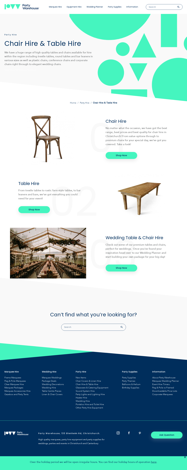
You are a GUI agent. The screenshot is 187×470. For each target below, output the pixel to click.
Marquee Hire (55, 6)
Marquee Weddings (52, 377)
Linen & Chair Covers (52, 394)
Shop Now (121, 155)
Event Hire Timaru (161, 384)
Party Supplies (114, 6)
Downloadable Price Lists (164, 391)
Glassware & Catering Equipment (92, 387)
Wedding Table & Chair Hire (135, 237)
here (154, 462)
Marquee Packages (13, 387)
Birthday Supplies (130, 387)
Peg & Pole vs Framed (163, 387)
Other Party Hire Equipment (89, 407)
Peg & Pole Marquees (15, 381)
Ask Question (167, 434)
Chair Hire (116, 121)
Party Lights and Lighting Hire (90, 394)
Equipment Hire (74, 6)
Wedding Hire (49, 387)
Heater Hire (81, 397)
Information (132, 6)
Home (73, 102)
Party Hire (84, 102)
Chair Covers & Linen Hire (88, 381)
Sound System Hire (85, 391)
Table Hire (29, 183)
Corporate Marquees (162, 394)
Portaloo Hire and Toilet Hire (90, 404)
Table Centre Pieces (51, 391)
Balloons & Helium (131, 384)
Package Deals (49, 381)
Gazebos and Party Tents (16, 394)
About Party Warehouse (163, 377)
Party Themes (128, 381)
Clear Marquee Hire (14, 384)
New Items (81, 377)
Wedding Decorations (53, 384)
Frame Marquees (12, 377)
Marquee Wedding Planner (165, 381)
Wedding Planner (95, 6)
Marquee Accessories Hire (17, 391)
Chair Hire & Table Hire (87, 384)
